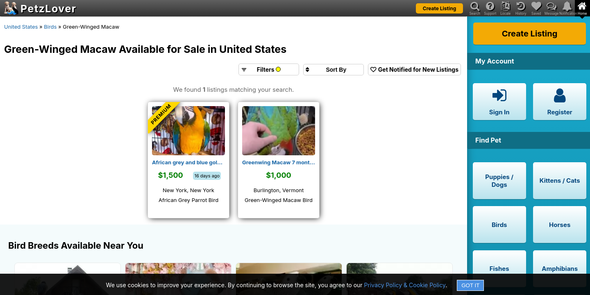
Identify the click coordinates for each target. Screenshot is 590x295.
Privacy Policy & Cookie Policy (405, 284)
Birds (50, 26)
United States (21, 26)
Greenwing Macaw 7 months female (278, 162)
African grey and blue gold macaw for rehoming (188, 162)
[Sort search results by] (333, 69)
